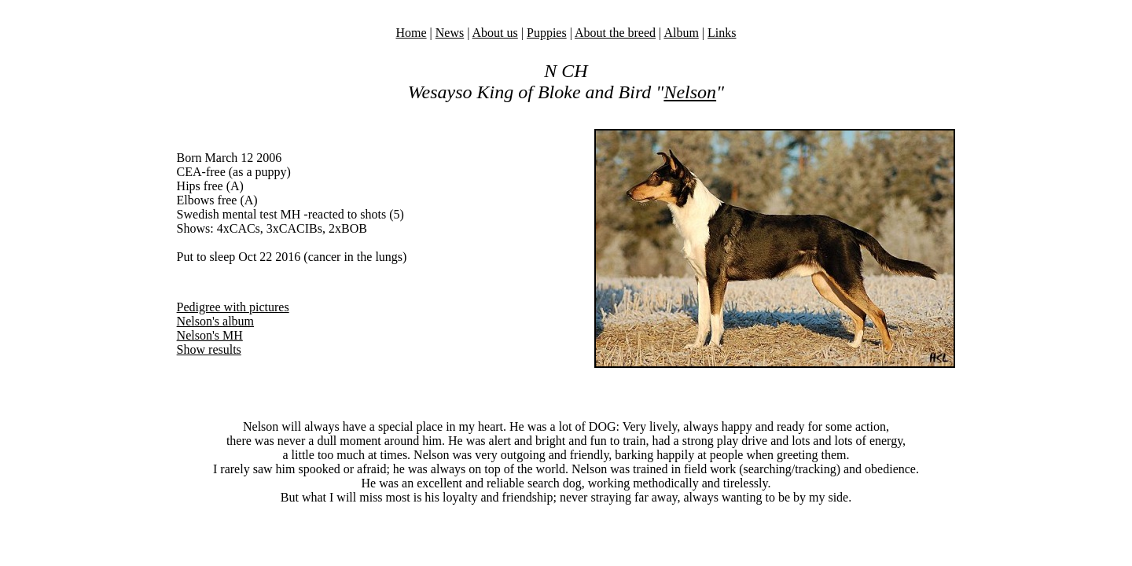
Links (722, 32)
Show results (209, 349)
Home (410, 32)
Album (680, 32)
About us (495, 32)
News (450, 32)
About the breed (615, 32)
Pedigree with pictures (233, 307)
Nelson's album (215, 321)
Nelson (689, 92)
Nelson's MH (210, 335)
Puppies (547, 32)
